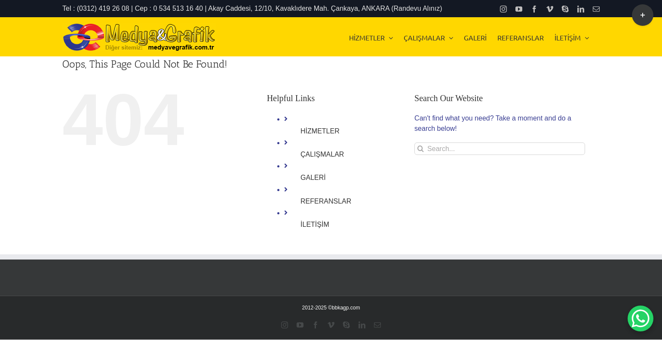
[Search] (420, 148)
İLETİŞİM (314, 224)
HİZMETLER (320, 131)
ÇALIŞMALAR (322, 154)
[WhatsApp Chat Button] (640, 318)
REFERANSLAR (325, 201)
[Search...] (499, 148)
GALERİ (313, 177)
